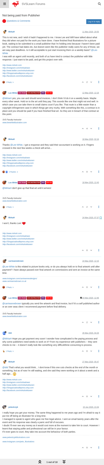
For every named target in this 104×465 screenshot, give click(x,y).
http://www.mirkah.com (12, 57)
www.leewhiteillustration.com (15, 114)
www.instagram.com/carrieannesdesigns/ (20, 270)
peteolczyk (13, 399)
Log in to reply (94, 13)
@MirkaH (7, 90)
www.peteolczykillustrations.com (16, 429)
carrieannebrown (16, 253)
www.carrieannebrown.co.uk (14, 273)
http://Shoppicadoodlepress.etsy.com (18, 65)
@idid (5, 359)
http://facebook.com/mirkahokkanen (17, 68)
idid (10, 325)
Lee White (12, 85)
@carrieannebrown (11, 295)
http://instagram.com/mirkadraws (16, 60)
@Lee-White (16, 136)
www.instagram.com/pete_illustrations (18, 433)
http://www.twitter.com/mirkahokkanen (18, 62)
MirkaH (11, 24)
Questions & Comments (18, 12)
